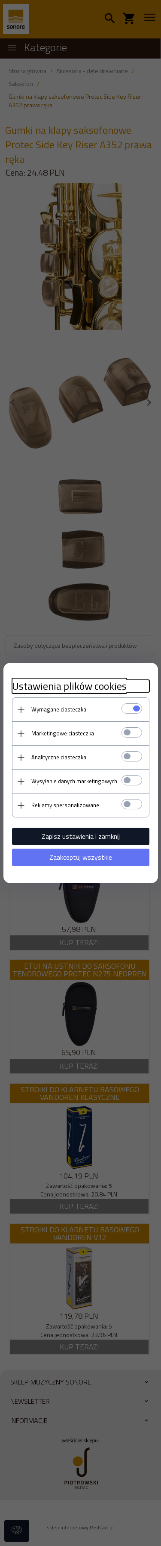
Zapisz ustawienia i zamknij (81, 836)
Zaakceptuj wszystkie (80, 857)
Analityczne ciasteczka (58, 757)
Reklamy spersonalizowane (65, 805)
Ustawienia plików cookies (69, 686)
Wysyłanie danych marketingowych (74, 781)
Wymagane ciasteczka (58, 709)
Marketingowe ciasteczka (62, 733)
